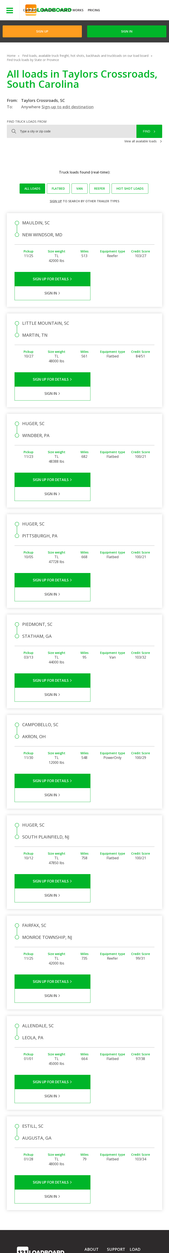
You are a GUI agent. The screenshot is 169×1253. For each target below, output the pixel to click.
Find (146, 131)
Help (109, 1240)
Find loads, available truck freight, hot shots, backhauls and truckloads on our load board (85, 55)
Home (11, 55)
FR (65, 1244)
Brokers (49, 10)
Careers (125, 1240)
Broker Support (118, 1132)
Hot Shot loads (129, 188)
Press (88, 1132)
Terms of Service (29, 1240)
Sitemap (50, 1244)
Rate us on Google (88, 1244)
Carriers (30, 10)
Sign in (126, 31)
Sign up (56, 201)
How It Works (71, 10)
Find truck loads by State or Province (33, 60)
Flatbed (58, 188)
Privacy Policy (58, 1240)
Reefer (99, 188)
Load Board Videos (115, 1140)
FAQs (111, 1119)
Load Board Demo (138, 1146)
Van (79, 188)
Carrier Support (118, 1125)
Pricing (94, 10)
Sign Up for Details (49, 279)
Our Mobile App (141, 1137)
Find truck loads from (26, 121)
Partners (90, 1125)
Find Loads (137, 1124)
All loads (32, 188)
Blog (87, 1138)
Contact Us (28, 1244)
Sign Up (42, 31)
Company (91, 1119)
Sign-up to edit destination (68, 106)
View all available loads (140, 141)
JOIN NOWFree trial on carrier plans (135, 11)
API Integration (87, 1240)
